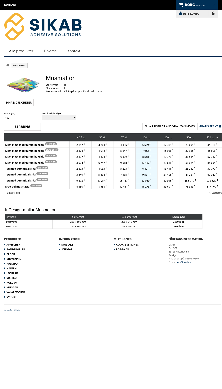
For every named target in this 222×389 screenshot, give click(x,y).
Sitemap (67, 249)
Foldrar (12, 263)
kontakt (10, 4)
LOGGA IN (213, 14)
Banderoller (16, 249)
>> (216, 137)
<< (76, 137)
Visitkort (13, 278)
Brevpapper (15, 259)
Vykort (12, 297)
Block (11, 254)
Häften (12, 268)
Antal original (50, 113)
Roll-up (12, 282)
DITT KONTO (191, 13)
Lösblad (12, 273)
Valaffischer (16, 292)
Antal (7, 113)
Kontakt (73, 50)
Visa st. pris (13, 192)
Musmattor (19, 65)
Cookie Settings (127, 244)
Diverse (50, 50)
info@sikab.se (184, 262)
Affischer (13, 244)
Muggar (12, 287)
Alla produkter (21, 50)
